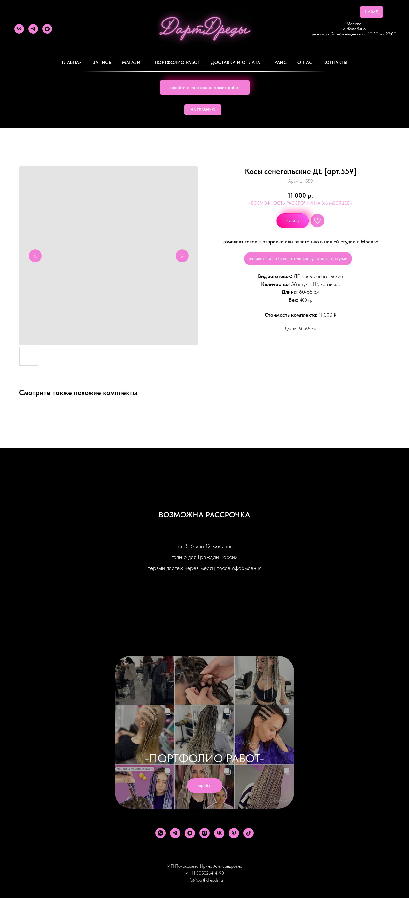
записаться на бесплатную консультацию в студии (298, 258)
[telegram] (33, 29)
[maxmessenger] (47, 29)
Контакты (335, 62)
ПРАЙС (279, 62)
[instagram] (204, 833)
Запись (102, 62)
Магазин (133, 62)
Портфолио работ (177, 62)
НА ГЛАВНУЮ (202, 109)
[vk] (19, 29)
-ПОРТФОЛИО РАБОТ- (204, 758)
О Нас (305, 62)
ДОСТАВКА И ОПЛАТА (235, 62)
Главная (72, 62)
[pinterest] (234, 833)
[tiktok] (248, 833)
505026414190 (210, 873)
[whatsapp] (160, 833)
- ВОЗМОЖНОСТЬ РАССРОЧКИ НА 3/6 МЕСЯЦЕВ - (300, 203)
